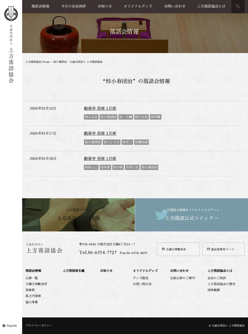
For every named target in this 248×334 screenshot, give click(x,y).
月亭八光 (132, 167)
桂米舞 (155, 116)
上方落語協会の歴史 (221, 284)
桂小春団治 (108, 116)
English (12, 325)
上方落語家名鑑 (73, 270)
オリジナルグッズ (138, 6)
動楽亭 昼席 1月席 (100, 109)
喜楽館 (30, 290)
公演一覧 (31, 278)
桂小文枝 (141, 116)
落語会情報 (40, 6)
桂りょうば (111, 142)
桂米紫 (105, 167)
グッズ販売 (140, 278)
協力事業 (31, 302)
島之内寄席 (33, 296)
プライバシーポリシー (38, 325)
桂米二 (127, 142)
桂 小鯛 (126, 116)
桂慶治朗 (141, 142)
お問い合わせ (174, 6)
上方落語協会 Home (37, 62)
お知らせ (105, 6)
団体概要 (213, 290)
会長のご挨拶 (216, 278)
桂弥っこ (91, 167)
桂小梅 (118, 167)
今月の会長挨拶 (73, 6)
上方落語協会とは (211, 6)
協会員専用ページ (220, 249)
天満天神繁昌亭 (174, 249)
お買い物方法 (142, 284)
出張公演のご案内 (182, 278)
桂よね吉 (91, 116)
